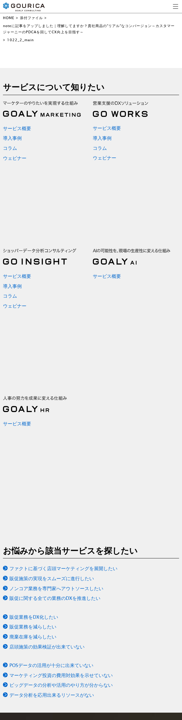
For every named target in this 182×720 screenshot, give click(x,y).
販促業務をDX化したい (33, 617)
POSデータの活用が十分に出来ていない (51, 665)
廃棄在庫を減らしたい (32, 636)
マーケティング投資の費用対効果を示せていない (61, 675)
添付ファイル (31, 18)
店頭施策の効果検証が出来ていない (47, 646)
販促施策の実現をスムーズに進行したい (51, 578)
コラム (10, 148)
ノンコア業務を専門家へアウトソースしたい (56, 588)
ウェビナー (14, 158)
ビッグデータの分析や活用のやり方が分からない (61, 685)
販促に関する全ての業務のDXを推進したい (54, 598)
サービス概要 (17, 128)
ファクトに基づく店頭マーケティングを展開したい (63, 568)
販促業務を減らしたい (32, 626)
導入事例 (12, 138)
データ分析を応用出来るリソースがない (51, 695)
